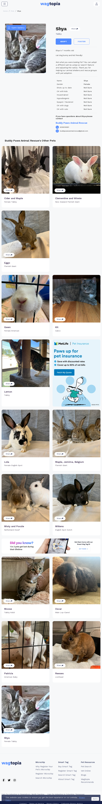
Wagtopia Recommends (87, 780)
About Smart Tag (66, 779)
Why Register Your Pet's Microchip (44, 768)
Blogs (83, 775)
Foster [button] (82, 41)
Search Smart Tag (66, 775)
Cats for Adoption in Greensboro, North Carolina (23, 794)
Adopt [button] (63, 41)
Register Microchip (44, 774)
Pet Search (86, 766)
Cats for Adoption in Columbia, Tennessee (65, 794)
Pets (12, 11)
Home (5, 11)
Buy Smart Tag (65, 766)
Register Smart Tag (67, 771)
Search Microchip (44, 778)
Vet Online (86, 771)
